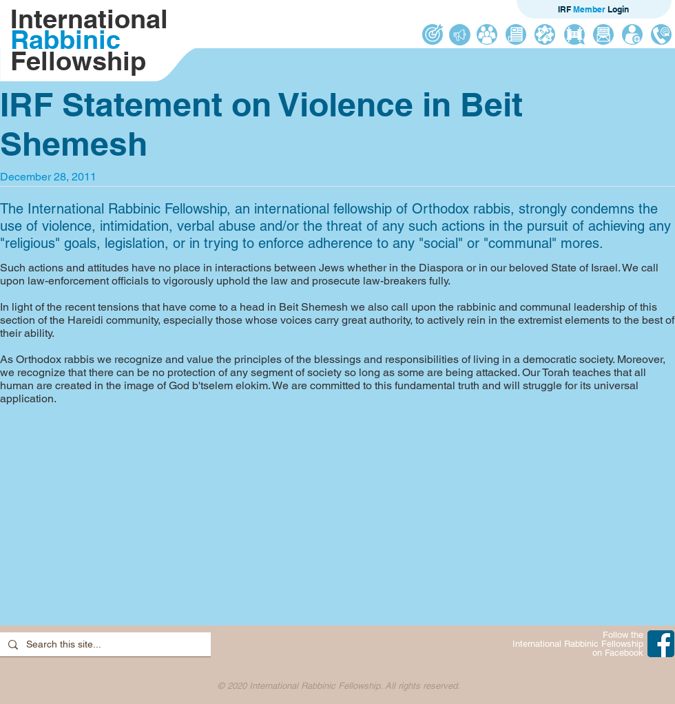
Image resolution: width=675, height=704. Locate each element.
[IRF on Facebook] (660, 643)
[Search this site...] (104, 644)
